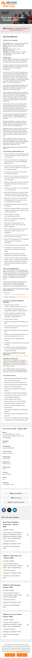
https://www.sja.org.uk (22, 297)
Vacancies (5, 13)
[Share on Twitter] (9, 510)
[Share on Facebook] (4, 510)
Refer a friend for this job (16, 502)
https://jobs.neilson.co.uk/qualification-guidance (16, 356)
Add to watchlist (16, 493)
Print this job (16, 498)
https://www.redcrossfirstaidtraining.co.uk (15, 294)
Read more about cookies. (23, 651)
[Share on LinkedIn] (15, 510)
